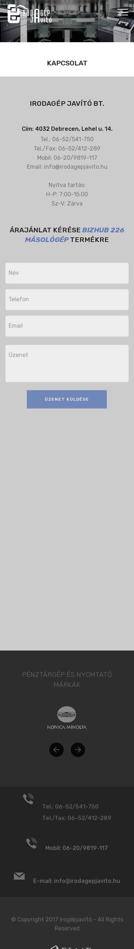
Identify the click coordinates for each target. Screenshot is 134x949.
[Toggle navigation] (122, 12)
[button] (56, 755)
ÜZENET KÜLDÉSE (67, 405)
